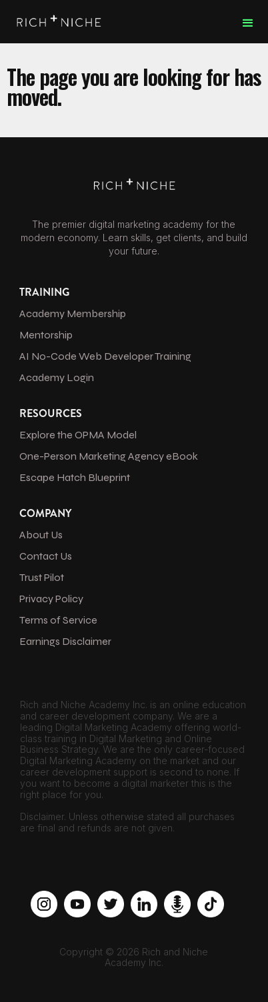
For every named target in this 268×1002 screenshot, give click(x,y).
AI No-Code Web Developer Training (105, 356)
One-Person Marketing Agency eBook (108, 456)
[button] (248, 23)
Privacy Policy (51, 598)
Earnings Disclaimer (65, 641)
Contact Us (45, 556)
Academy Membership (72, 313)
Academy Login (56, 377)
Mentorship (46, 334)
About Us (41, 534)
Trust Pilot (41, 577)
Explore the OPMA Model (78, 434)
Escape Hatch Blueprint (74, 477)
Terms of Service (58, 620)
